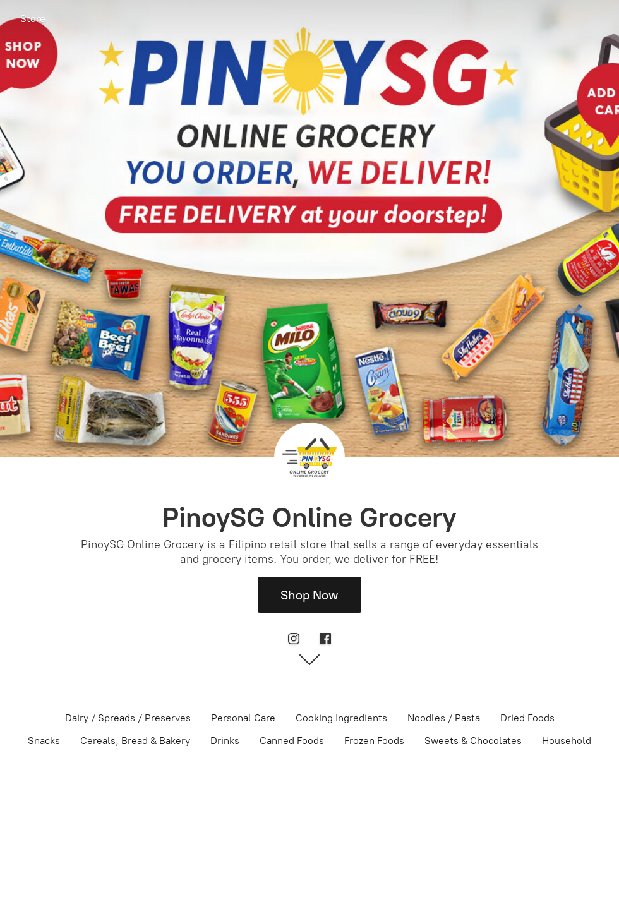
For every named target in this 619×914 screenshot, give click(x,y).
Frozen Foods (374, 741)
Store (32, 19)
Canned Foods (292, 741)
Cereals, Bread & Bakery (135, 741)
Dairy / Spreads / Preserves (128, 718)
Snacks (44, 741)
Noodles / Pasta (443, 718)
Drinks (224, 741)
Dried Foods (527, 718)
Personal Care (243, 718)
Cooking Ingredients (341, 718)
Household (566, 741)
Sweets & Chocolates (473, 741)
